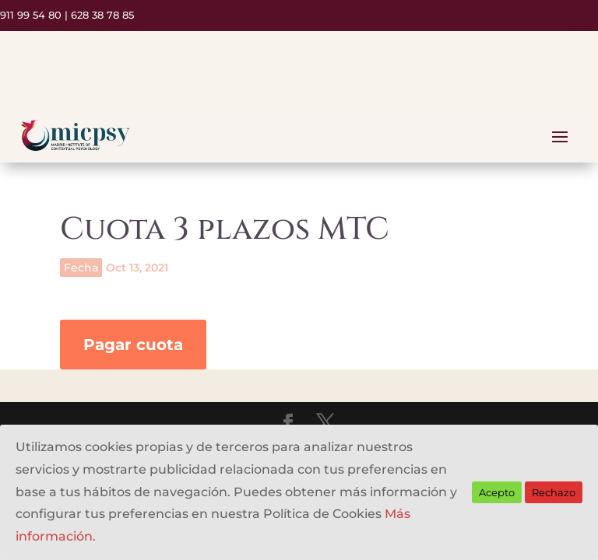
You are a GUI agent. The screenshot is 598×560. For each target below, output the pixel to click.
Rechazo (553, 492)
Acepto (497, 492)
